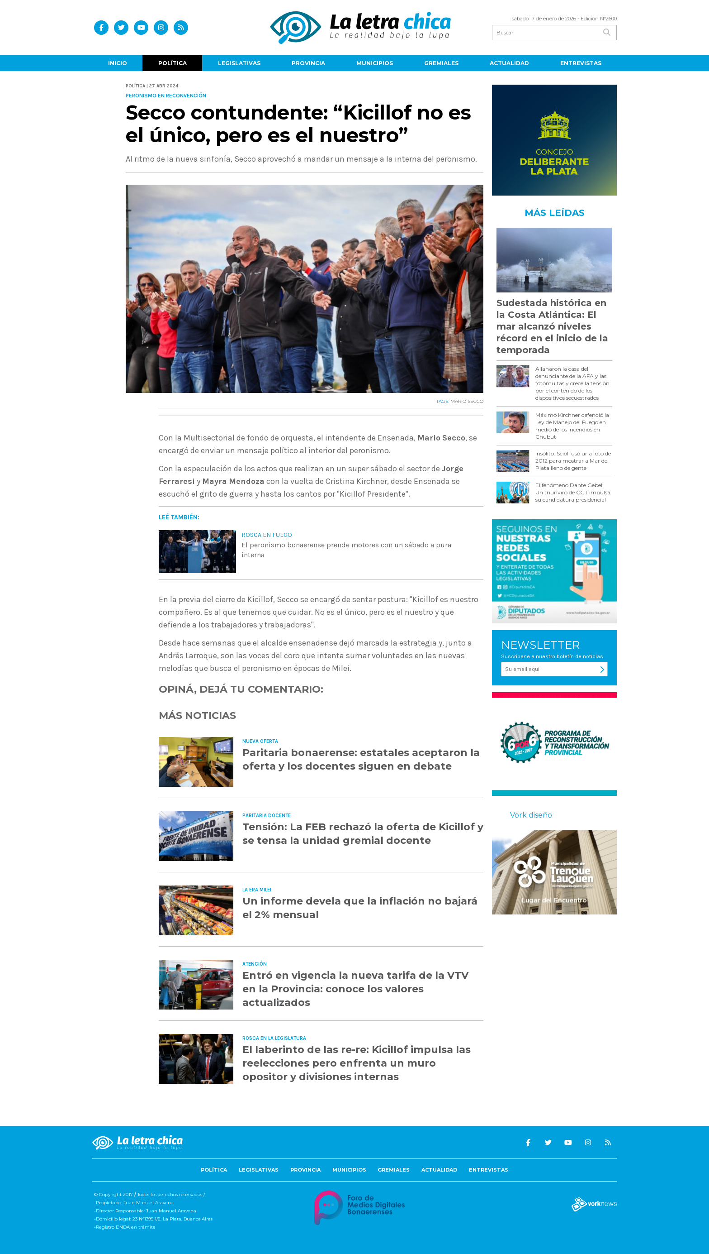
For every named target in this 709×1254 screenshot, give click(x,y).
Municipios (374, 63)
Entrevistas (580, 63)
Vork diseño (531, 815)
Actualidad (509, 63)
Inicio (117, 63)
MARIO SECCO (466, 401)
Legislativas (239, 63)
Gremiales (441, 63)
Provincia (308, 63)
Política (172, 63)
